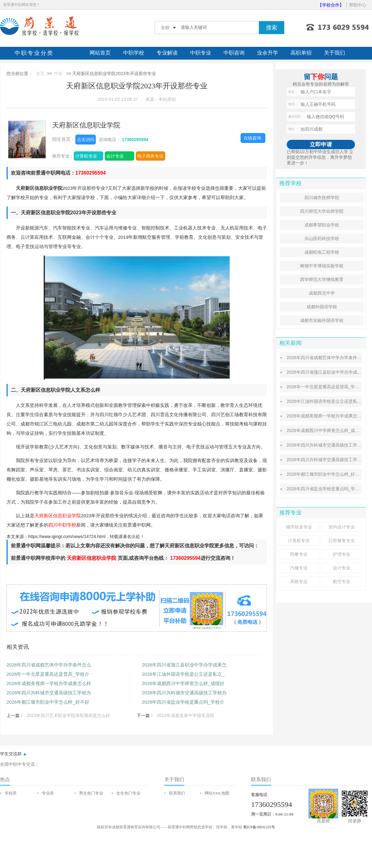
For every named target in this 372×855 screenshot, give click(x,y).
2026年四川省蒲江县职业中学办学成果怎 (184, 664)
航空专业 (341, 581)
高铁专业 (299, 581)
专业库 (48, 793)
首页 (40, 73)
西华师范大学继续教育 (321, 279)
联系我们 (177, 793)
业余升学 (267, 53)
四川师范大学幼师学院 (321, 211)
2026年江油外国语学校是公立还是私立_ (183, 674)
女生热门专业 (128, 793)
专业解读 (167, 53)
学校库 (11, 793)
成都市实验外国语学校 (321, 320)
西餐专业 (299, 554)
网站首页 (100, 53)
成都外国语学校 (322, 306)
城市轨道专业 (299, 526)
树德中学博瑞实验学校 (321, 265)
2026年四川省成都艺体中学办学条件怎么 (49, 664)
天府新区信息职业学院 (86, 125)
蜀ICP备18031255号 (259, 827)
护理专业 (341, 554)
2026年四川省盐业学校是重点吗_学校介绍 (327, 488)
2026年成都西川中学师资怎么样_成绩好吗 (327, 430)
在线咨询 (252, 138)
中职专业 (200, 53)
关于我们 (334, 53)
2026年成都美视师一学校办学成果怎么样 (49, 683)
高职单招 (301, 53)
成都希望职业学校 (321, 224)
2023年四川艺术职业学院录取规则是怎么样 (68, 715)
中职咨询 (234, 53)
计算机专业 (86, 156)
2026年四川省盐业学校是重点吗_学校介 (183, 702)
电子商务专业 (150, 156)
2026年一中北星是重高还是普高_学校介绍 (327, 386)
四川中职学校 (62, 525)
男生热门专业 (91, 793)
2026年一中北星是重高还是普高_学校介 (48, 674)
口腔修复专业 (342, 540)
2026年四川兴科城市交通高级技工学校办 (49, 692)
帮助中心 (357, 4)
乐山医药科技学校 (321, 238)
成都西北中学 (322, 293)
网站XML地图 (217, 793)
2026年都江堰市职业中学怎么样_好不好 (48, 702)
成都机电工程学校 (321, 252)
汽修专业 (299, 567)
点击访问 (85, 139)
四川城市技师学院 (321, 197)
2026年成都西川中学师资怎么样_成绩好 (183, 683)
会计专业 (115, 156)
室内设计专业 (342, 526)
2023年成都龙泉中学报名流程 (185, 715)
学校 (58, 73)
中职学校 (133, 53)
